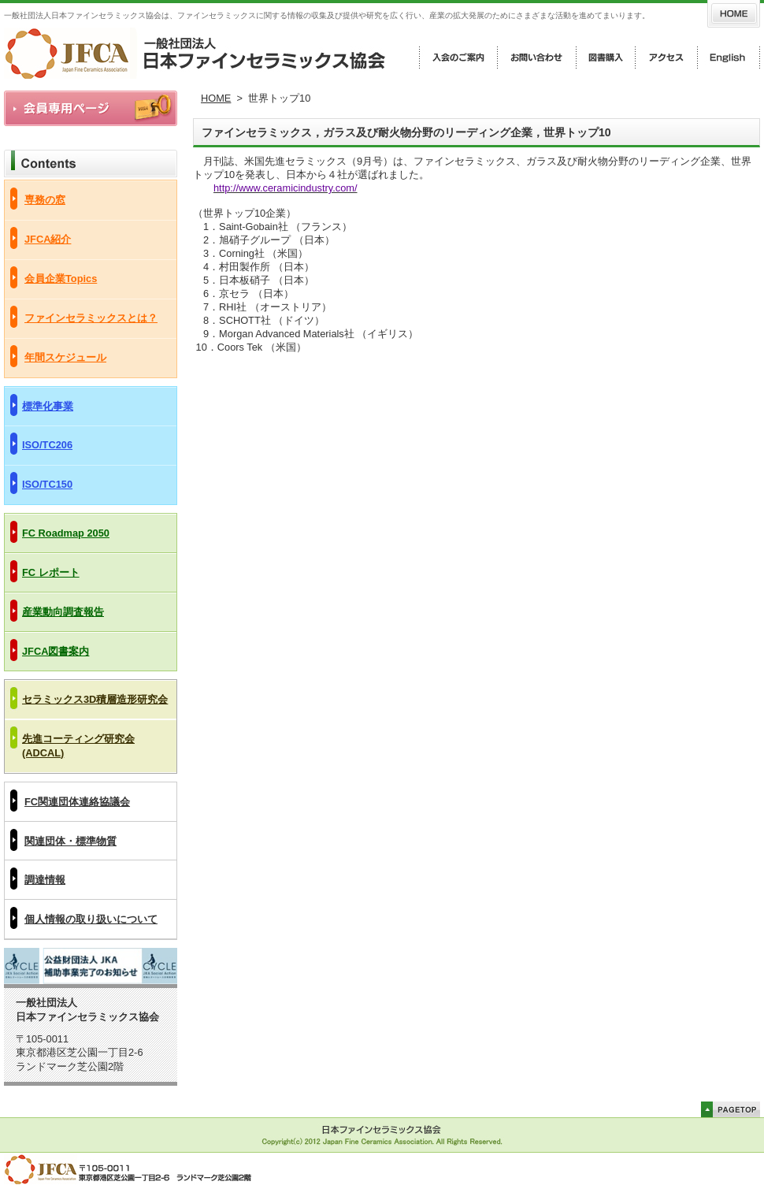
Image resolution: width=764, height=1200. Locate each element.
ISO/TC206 (47, 445)
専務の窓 (44, 200)
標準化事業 (47, 406)
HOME (216, 98)
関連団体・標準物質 (70, 841)
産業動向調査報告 (63, 612)
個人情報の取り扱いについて (91, 919)
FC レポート (51, 572)
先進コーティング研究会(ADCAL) (78, 746)
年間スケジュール (65, 357)
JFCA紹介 (47, 239)
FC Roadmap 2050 (65, 533)
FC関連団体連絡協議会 (77, 802)
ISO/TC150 (47, 484)
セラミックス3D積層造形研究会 (95, 699)
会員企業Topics (60, 278)
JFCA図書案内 (55, 651)
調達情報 (44, 880)
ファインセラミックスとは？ (91, 318)
